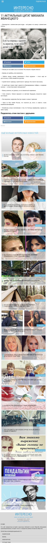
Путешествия (6, 542)
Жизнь (4, 536)
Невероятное (6, 539)
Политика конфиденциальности (11, 531)
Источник (3, 125)
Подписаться (41, 1)
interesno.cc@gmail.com (23, 521)
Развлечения (6, 534)
